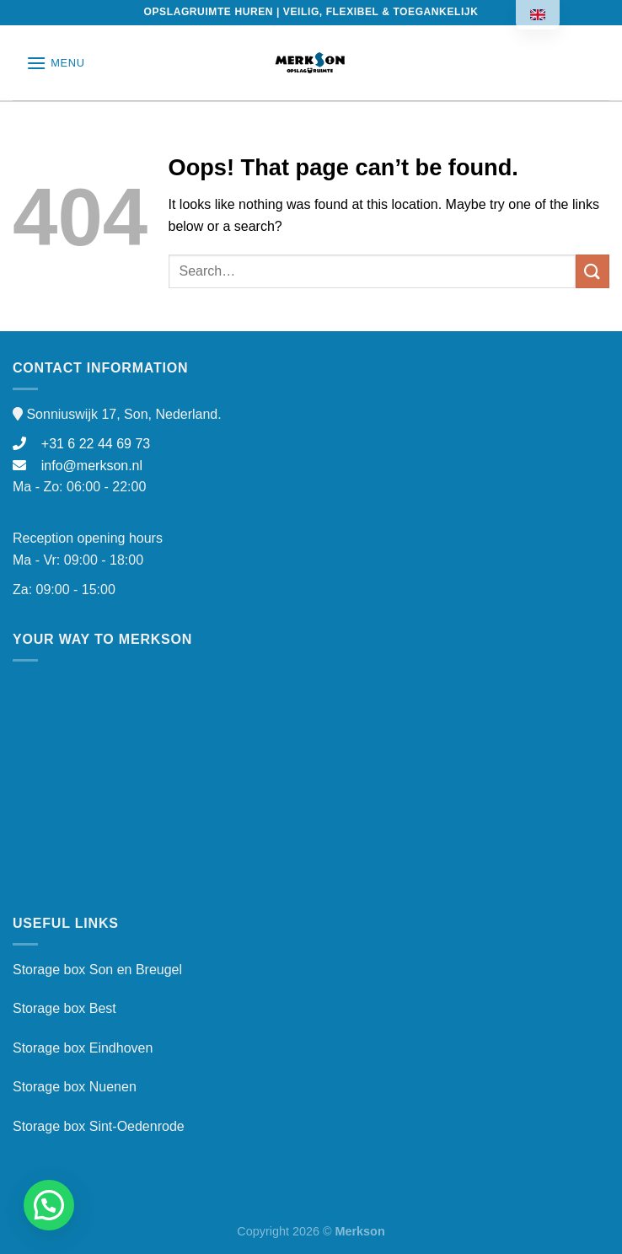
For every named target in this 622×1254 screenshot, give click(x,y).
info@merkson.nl (77, 465)
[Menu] (56, 62)
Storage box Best (64, 1008)
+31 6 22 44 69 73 (81, 444)
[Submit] (592, 271)
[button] (49, 1205)
